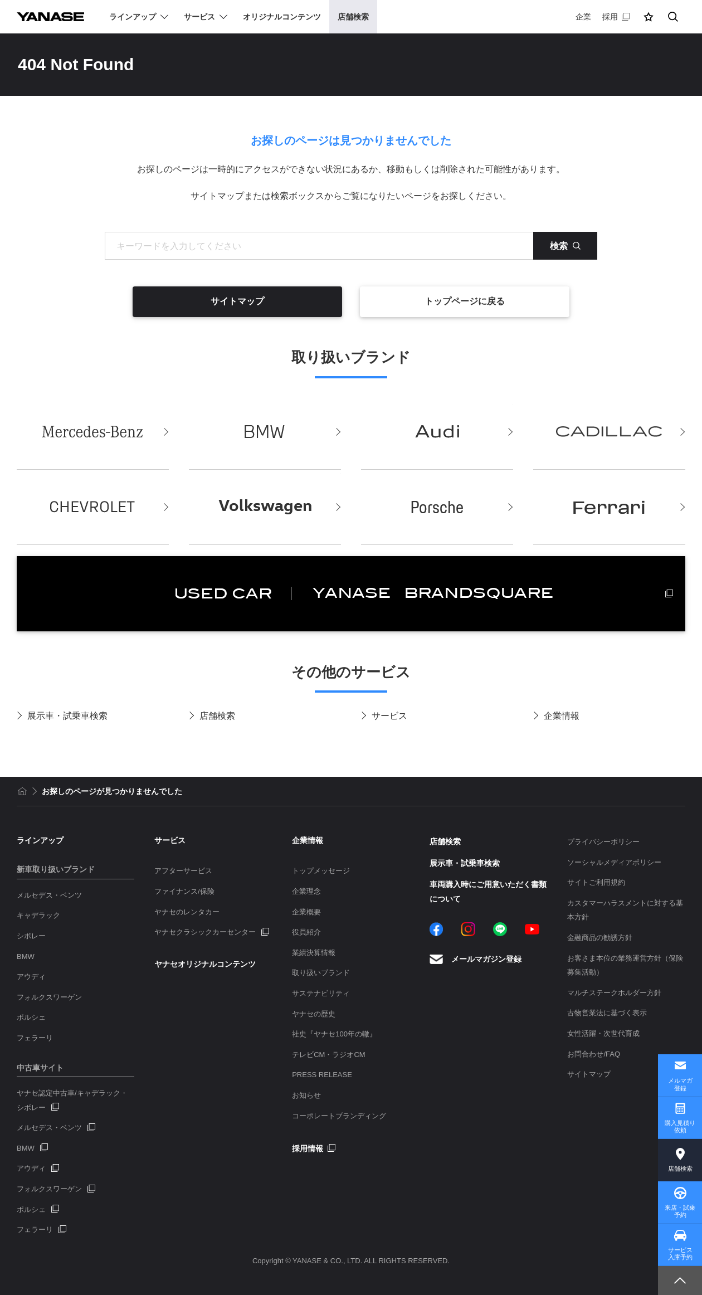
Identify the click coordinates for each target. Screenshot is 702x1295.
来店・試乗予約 (680, 1211)
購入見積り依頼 (680, 1126)
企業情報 (561, 715)
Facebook (436, 929)
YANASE (50, 16)
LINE (500, 929)
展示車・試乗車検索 (67, 715)
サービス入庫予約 (680, 1253)
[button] (648, 16)
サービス (389, 715)
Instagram (468, 929)
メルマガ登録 (680, 1084)
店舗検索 (217, 715)
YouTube (532, 929)
